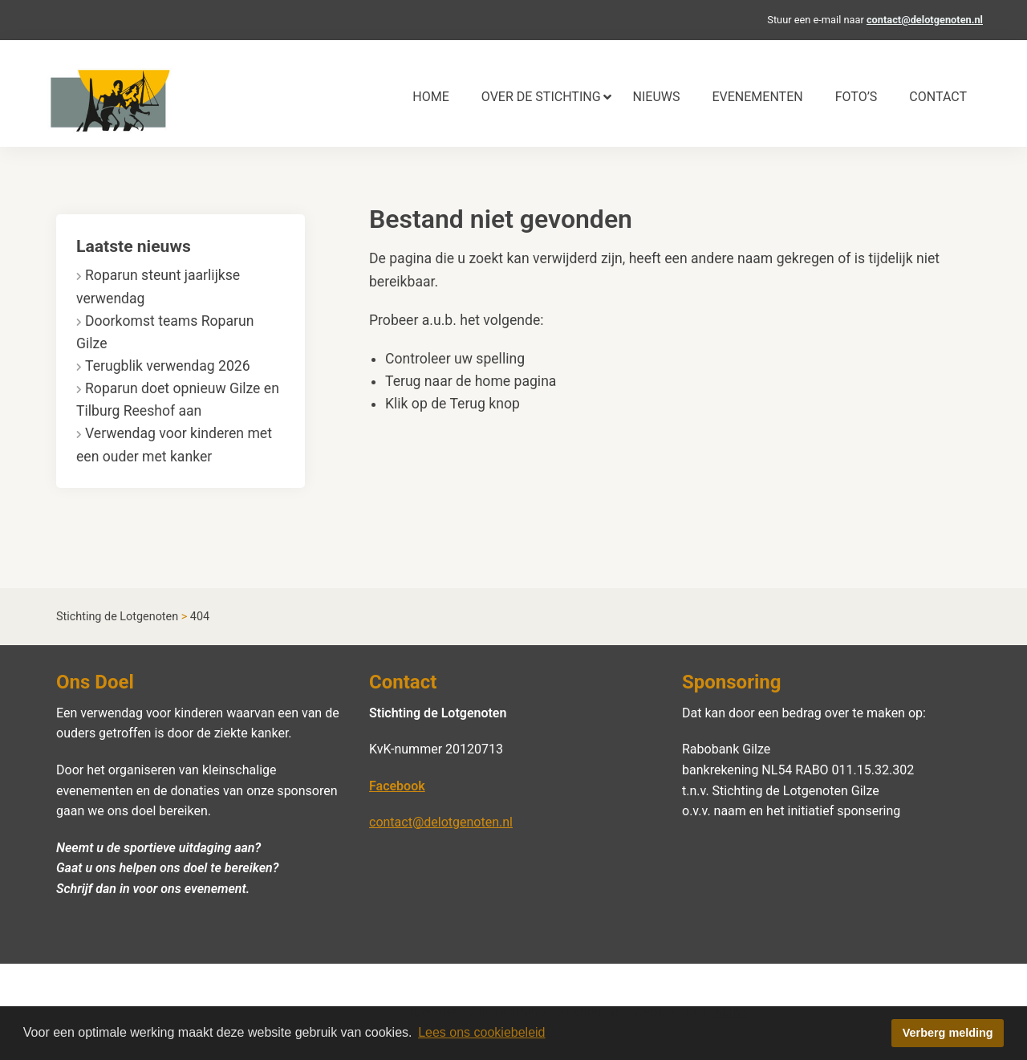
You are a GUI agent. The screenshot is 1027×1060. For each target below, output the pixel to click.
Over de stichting (541, 96)
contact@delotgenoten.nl (925, 20)
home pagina (516, 381)
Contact (938, 96)
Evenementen (757, 96)
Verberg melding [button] (948, 1032)
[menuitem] (430, 97)
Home (430, 96)
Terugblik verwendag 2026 (167, 366)
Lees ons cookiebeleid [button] (481, 1032)
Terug (467, 404)
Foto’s (856, 96)
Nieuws (656, 96)
